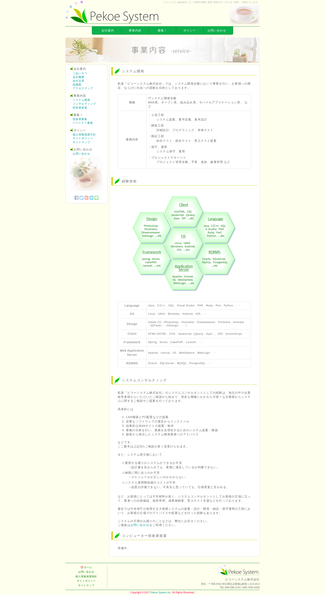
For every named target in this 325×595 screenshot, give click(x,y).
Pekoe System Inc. (161, 592)
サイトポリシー (83, 138)
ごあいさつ (80, 73)
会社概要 (78, 77)
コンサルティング (84, 103)
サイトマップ (81, 142)
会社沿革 (78, 80)
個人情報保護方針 (84, 134)
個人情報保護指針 (86, 576)
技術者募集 (80, 119)
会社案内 (107, 30)
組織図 (77, 84)
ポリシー (189, 30)
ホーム (88, 567)
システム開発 (81, 99)
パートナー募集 (83, 122)
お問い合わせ (217, 30)
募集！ (162, 30)
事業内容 (135, 30)
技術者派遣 (80, 107)
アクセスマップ (83, 88)
